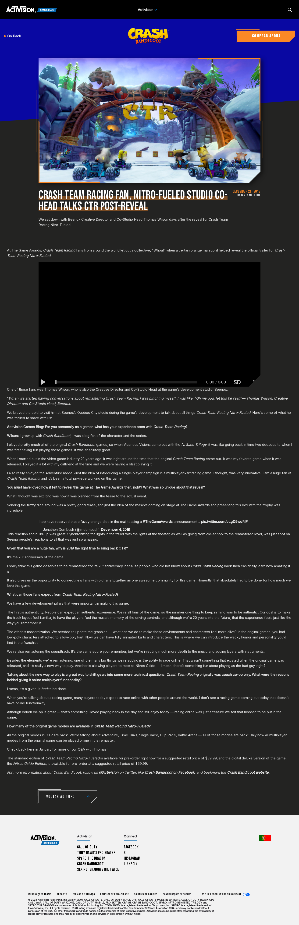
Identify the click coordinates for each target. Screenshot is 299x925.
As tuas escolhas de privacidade (222, 894)
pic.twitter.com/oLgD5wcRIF (224, 521)
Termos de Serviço (83, 894)
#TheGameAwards (158, 521)
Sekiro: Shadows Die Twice (98, 869)
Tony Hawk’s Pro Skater (96, 852)
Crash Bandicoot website (248, 772)
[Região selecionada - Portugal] (265, 838)
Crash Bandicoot (90, 863)
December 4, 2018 (115, 529)
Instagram (132, 858)
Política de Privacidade (114, 894)
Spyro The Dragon (91, 858)
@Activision (108, 772)
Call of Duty (87, 847)
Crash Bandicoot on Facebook (170, 772)
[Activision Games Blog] (31, 10)
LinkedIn (131, 863)
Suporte (62, 894)
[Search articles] (290, 9)
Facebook (131, 847)
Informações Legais (40, 894)
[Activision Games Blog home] (45, 840)
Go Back (12, 36)
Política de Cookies (145, 894)
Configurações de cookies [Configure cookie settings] (177, 894)
